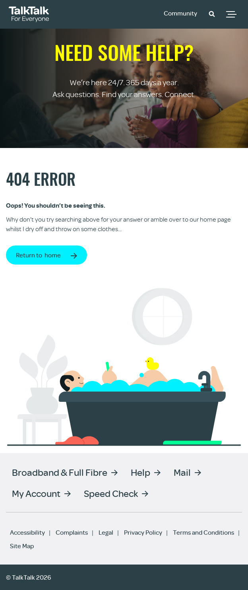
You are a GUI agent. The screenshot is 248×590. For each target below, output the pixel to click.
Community (180, 13)
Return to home (38, 255)
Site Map (22, 546)
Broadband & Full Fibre (59, 472)
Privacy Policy (143, 532)
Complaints (72, 532)
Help (140, 472)
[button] (212, 14)
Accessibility (27, 532)
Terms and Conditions (203, 532)
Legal (106, 532)
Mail (182, 472)
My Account (36, 493)
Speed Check (111, 493)
